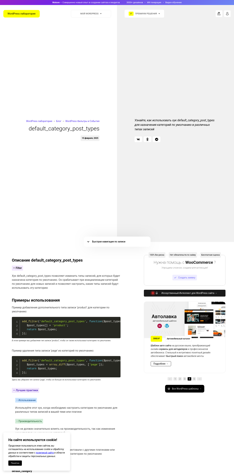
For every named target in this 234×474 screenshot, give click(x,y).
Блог (58, 121)
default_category (22, 471)
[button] (138, 139)
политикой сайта (45, 452)
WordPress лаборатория (39, 121)
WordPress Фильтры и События (82, 121)
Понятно (15, 463)
